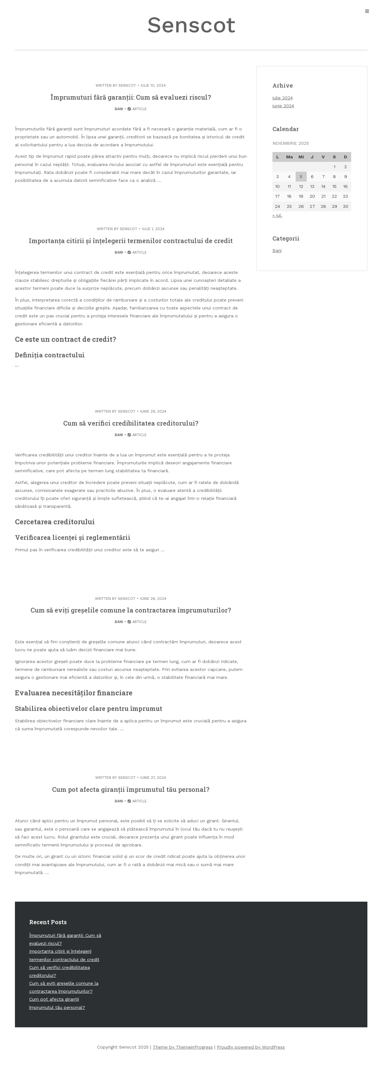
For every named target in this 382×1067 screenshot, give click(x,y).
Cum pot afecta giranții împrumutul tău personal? (131, 789)
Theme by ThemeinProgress (183, 1047)
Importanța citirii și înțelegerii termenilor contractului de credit (131, 240)
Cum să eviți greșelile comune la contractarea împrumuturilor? (130, 610)
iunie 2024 (283, 105)
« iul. (277, 215)
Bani (119, 109)
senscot (127, 85)
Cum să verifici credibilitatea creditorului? (130, 423)
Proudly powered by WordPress (251, 1047)
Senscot (191, 25)
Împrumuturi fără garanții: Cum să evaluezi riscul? (130, 97)
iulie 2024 (282, 97)
